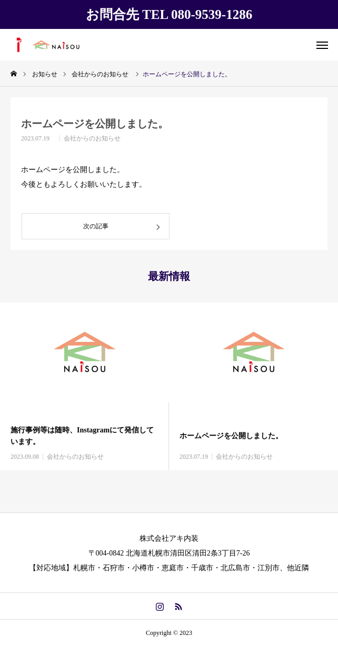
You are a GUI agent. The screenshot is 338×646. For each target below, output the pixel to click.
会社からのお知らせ (92, 138)
